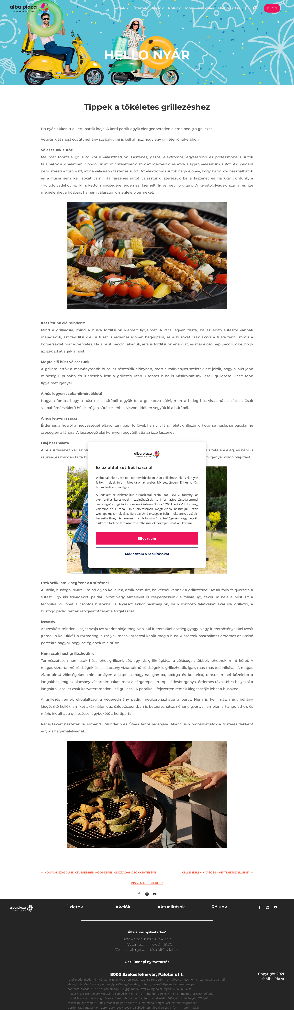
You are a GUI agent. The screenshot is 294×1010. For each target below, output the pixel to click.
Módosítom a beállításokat (147, 554)
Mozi (189, 8)
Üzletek (140, 8)
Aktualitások (171, 907)
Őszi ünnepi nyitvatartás (147, 962)
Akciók (158, 8)
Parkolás (206, 8)
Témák (119, 8)
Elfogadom (147, 538)
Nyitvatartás (229, 8)
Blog (272, 8)
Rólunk (174, 8)
